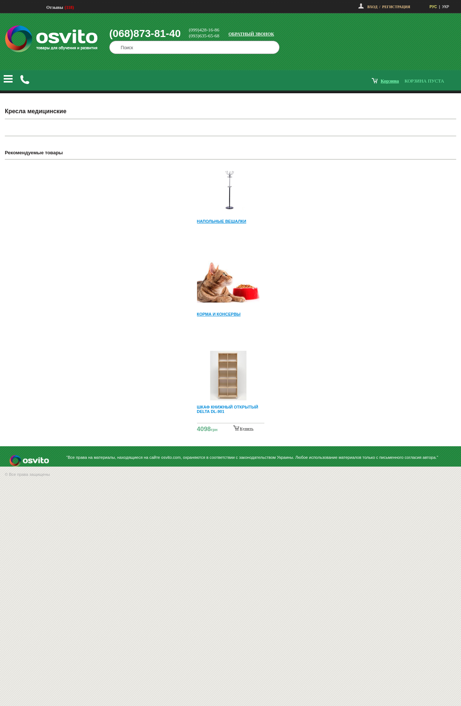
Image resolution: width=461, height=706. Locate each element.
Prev (229, 170)
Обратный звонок (251, 34)
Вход (372, 7)
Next (230, 429)
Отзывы (54, 7)
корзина (390, 81)
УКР (445, 7)
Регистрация (396, 7)
